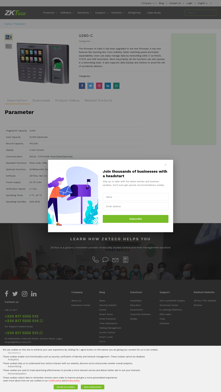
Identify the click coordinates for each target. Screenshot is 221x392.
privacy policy (72, 380)
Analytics (13, 359)
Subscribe (135, 218)
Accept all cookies (66, 387)
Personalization (17, 373)
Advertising (14, 366)
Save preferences (92, 387)
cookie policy (54, 380)
